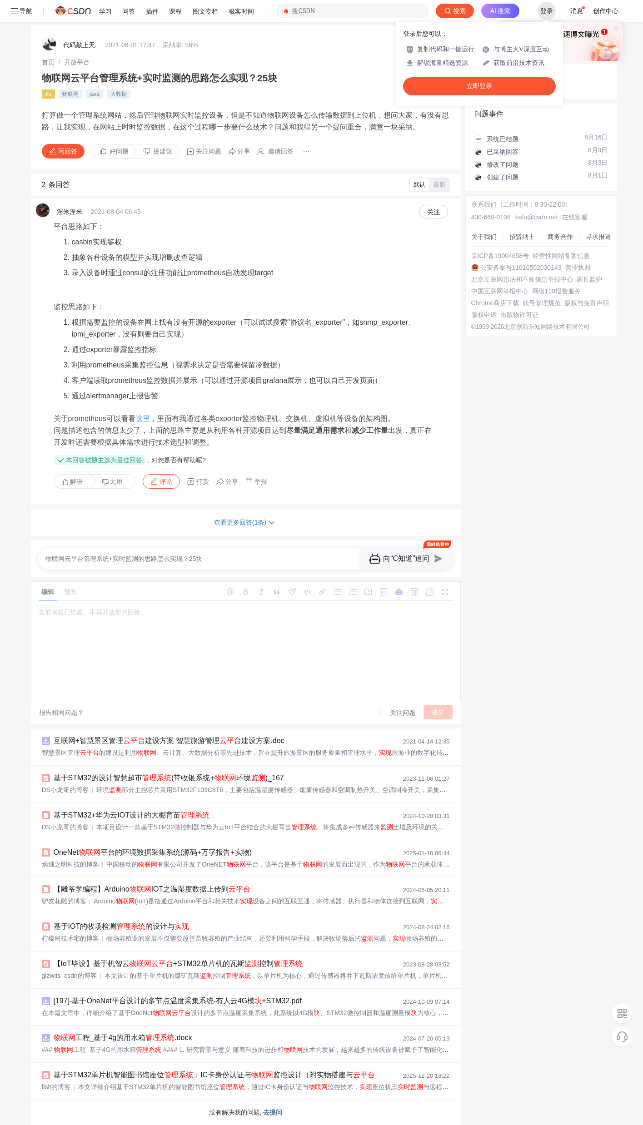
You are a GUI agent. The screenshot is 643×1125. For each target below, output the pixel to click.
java (95, 94)
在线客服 (575, 217)
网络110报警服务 (556, 291)
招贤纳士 (522, 236)
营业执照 (578, 267)
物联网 (70, 94)
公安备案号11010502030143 (521, 267)
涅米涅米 (69, 211)
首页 (48, 62)
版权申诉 (484, 314)
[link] (48, 62)
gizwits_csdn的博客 (69, 975)
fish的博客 (56, 1086)
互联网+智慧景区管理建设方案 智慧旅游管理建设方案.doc (169, 740)
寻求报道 (598, 236)
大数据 (118, 94)
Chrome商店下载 (495, 303)
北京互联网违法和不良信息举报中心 (522, 279)
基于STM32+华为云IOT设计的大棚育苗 (132, 815)
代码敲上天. (80, 45)
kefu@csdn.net (536, 217)
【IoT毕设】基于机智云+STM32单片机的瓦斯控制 (178, 963)
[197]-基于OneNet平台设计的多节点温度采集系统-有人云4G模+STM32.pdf (178, 1001)
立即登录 (479, 86)
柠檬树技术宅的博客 (70, 938)
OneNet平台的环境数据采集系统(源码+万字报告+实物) (153, 852)
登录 (546, 11)
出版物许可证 (519, 314)
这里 (142, 418)
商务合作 (560, 236)
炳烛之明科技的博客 (70, 864)
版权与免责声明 (586, 303)
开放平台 (77, 62)
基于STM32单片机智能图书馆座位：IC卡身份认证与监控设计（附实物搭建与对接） (225, 1075)
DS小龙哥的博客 (65, 789)
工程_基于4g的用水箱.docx (123, 1037)
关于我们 (484, 236)
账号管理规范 (542, 303)
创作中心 (605, 11)
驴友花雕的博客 (64, 901)
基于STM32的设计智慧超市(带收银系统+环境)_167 (169, 778)
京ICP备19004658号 (500, 255)
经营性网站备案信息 (561, 255)
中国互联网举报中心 (499, 291)
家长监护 (589, 279)
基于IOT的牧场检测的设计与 (121, 926)
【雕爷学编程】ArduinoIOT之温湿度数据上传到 (152, 889)
